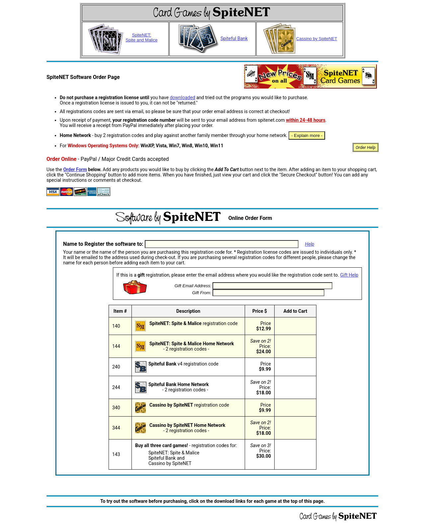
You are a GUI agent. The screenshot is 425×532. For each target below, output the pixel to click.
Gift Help (349, 275)
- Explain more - (306, 135)
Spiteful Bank (212, 38)
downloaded (182, 97)
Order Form (75, 169)
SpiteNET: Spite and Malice (141, 37)
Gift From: (202, 292)
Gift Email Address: (193, 285)
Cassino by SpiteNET (299, 38)
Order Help (366, 147)
